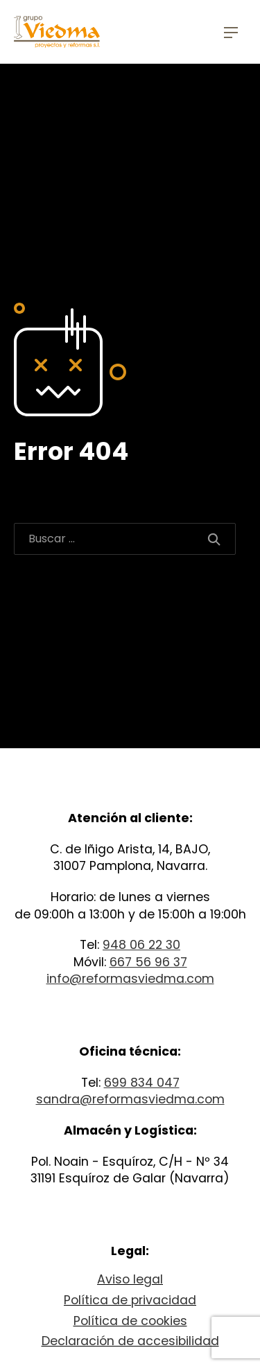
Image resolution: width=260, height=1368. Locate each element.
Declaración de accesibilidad (130, 1341)
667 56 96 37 (148, 962)
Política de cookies (130, 1321)
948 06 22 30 (141, 944)
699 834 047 (142, 1082)
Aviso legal (130, 1279)
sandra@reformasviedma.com (130, 1099)
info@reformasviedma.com (130, 978)
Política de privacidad (130, 1300)
